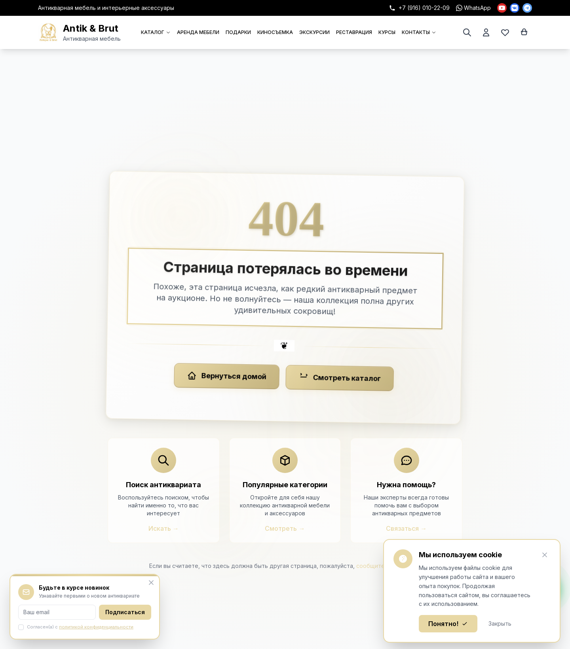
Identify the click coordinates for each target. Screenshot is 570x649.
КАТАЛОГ (156, 32)
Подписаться (125, 612)
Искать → (163, 528)
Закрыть (499, 623)
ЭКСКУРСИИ (314, 32)
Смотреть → (285, 528)
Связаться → (406, 528)
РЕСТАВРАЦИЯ (354, 32)
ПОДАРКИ (238, 32)
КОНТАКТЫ (419, 32)
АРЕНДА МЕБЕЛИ (198, 32)
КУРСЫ (386, 32)
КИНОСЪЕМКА (275, 32)
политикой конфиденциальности (96, 627)
